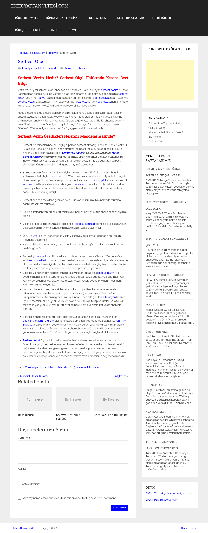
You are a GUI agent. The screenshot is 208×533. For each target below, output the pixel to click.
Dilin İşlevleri (119, 376)
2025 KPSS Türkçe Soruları (161, 499)
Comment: (24, 437)
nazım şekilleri (37, 260)
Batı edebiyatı (101, 97)
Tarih (54, 30)
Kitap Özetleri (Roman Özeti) (165, 132)
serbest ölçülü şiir (85, 223)
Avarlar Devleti (158, 411)
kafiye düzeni (107, 272)
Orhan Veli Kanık (72, 152)
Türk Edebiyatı (25, 18)
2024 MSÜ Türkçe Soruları (165, 275)
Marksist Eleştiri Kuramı (34, 376)
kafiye (41, 97)
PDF (70, 367)
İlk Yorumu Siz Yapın (76, 68)
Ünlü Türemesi (157, 331)
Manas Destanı (157, 305)
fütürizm (49, 320)
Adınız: (22, 468)
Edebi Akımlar (98, 18)
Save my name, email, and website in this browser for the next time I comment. (69, 498)
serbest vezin (26, 101)
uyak (35, 235)
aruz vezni (29, 184)
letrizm (38, 320)
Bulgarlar (154, 385)
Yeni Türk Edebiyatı (45, 68)
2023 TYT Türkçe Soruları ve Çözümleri (169, 493)
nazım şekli (99, 180)
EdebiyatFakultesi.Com (39, 6)
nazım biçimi (57, 176)
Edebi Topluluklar (130, 18)
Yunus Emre (155, 141)
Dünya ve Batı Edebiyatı (62, 18)
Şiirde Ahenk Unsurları (86, 367)
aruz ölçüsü (83, 101)
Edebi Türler (161, 18)
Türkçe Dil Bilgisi (27, 30)
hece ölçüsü (103, 101)
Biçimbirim (154, 136)
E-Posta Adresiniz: (29, 484)
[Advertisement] (170, 80)
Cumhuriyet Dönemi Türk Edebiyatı (46, 367)
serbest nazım (109, 90)
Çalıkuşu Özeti (156, 127)
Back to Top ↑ (189, 528)
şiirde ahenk (40, 256)
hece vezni (80, 184)
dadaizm (28, 320)
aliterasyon (109, 297)
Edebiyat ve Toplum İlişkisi (164, 123)
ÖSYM (72, 30)
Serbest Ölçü (31, 61)
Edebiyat (52, 52)
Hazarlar (153, 355)
